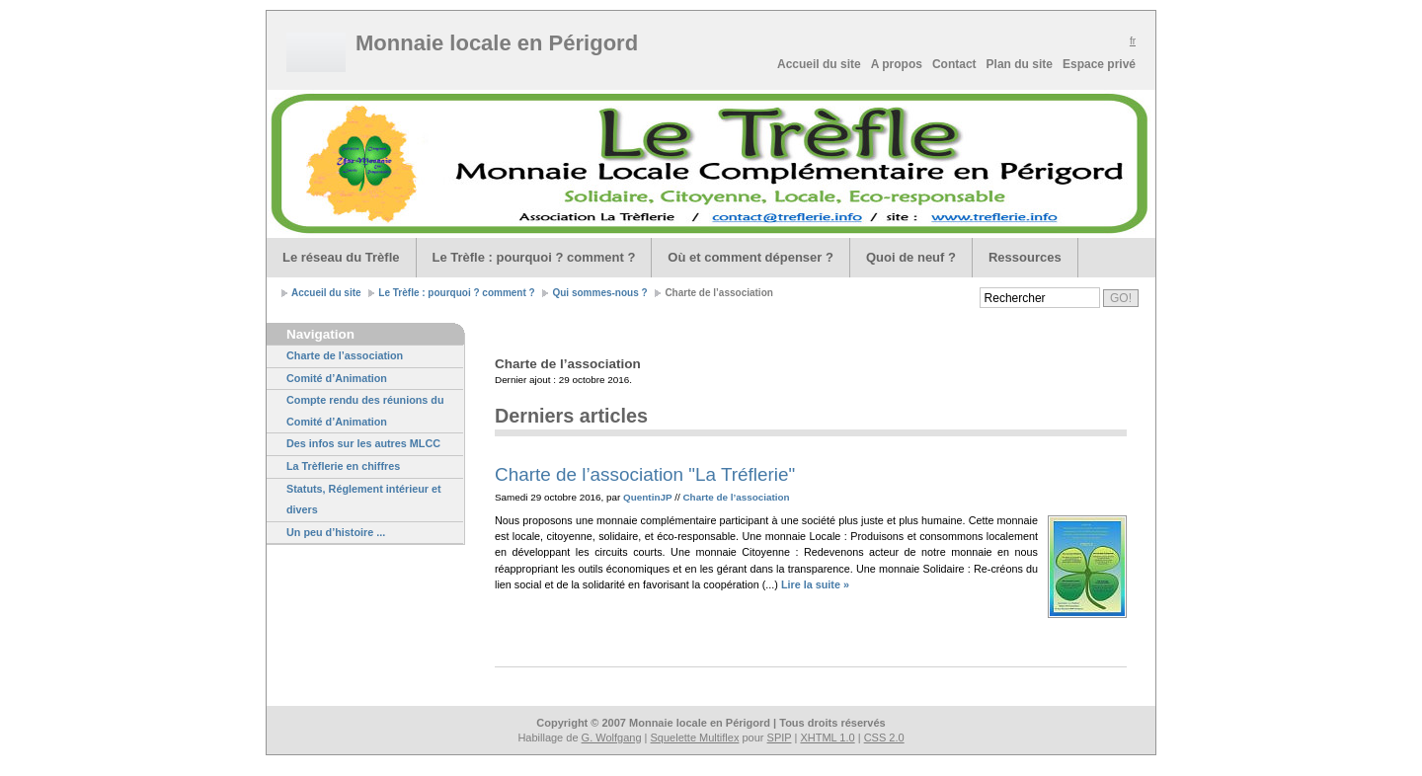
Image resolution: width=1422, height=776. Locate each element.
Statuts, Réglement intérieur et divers (363, 499)
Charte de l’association (344, 355)
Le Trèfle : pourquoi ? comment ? (534, 257)
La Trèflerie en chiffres (343, 466)
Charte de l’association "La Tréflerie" (645, 474)
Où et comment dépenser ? (750, 257)
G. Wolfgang (612, 737)
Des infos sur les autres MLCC (363, 443)
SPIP (779, 737)
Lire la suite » (815, 584)
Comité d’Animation (336, 378)
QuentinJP (647, 497)
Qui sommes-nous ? (599, 292)
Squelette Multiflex (695, 737)
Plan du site (1020, 64)
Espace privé (1099, 64)
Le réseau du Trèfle (341, 257)
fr (1133, 41)
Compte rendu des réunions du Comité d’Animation (365, 410)
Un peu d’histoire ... (335, 532)
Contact (954, 64)
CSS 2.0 (884, 737)
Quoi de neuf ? (911, 257)
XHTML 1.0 (827, 737)
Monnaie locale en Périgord (501, 43)
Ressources (1025, 257)
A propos (896, 64)
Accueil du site (819, 64)
